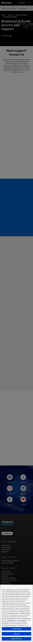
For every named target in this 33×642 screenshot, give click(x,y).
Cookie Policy (10, 620)
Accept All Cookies (16, 638)
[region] (16, 613)
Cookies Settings (16, 628)
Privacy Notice (21, 620)
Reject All (16, 634)
